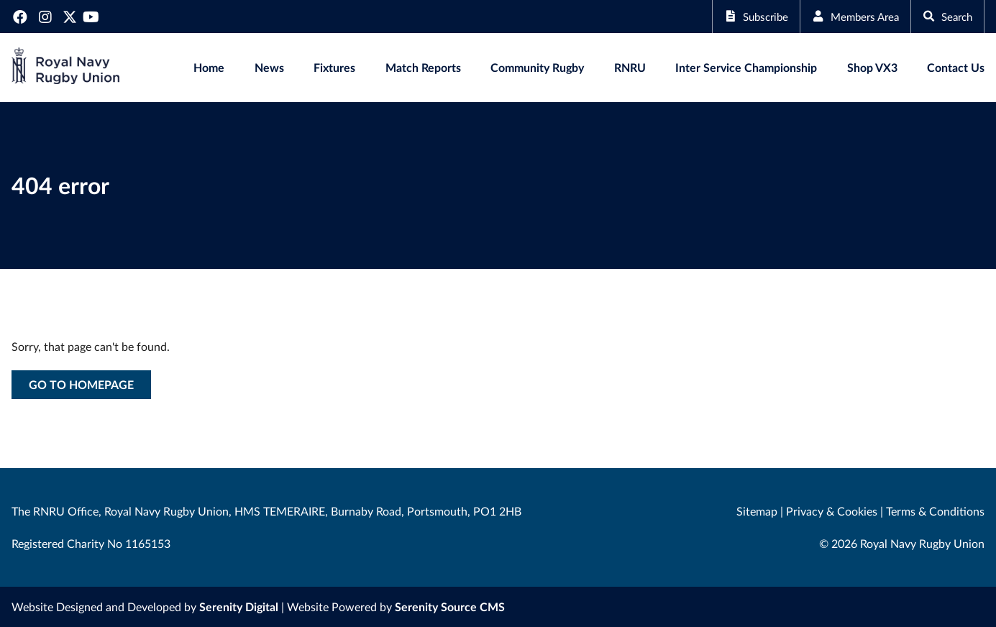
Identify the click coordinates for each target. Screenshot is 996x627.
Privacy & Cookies (831, 511)
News (269, 67)
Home (208, 67)
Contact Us (955, 67)
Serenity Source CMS (450, 606)
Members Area (848, 16)
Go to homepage (81, 384)
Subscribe (743, 16)
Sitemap (756, 511)
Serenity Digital (238, 606)
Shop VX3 (872, 67)
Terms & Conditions (935, 511)
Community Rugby (537, 67)
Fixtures (334, 67)
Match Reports (423, 67)
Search (945, 16)
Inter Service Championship (746, 67)
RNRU (630, 67)
